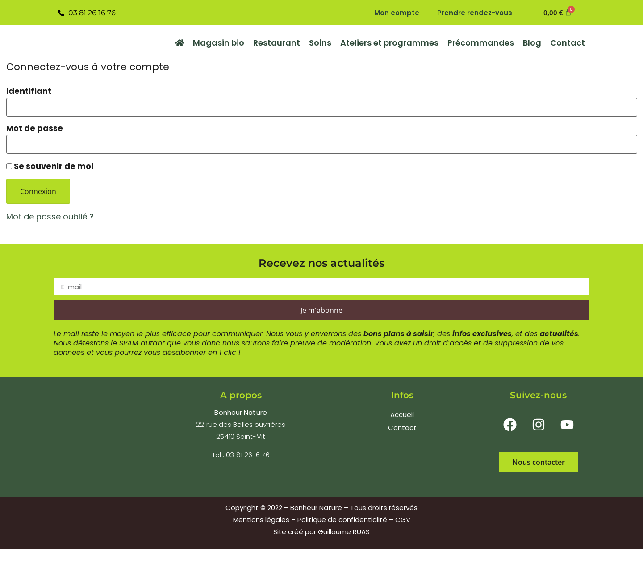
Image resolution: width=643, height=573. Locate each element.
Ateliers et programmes (389, 42)
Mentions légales (261, 519)
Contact (567, 42)
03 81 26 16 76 (247, 454)
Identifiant (28, 91)
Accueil (402, 414)
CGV (402, 519)
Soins (320, 42)
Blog (532, 42)
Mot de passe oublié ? (50, 216)
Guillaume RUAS (344, 531)
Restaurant (276, 42)
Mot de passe (34, 128)
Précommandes (480, 42)
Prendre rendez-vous (474, 12)
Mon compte (396, 12)
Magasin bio (218, 42)
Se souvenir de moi (49, 165)
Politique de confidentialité (342, 519)
